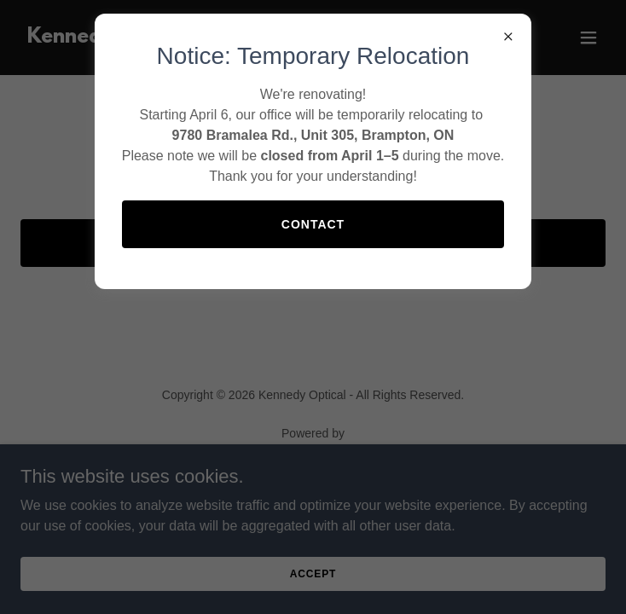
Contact (313, 224)
